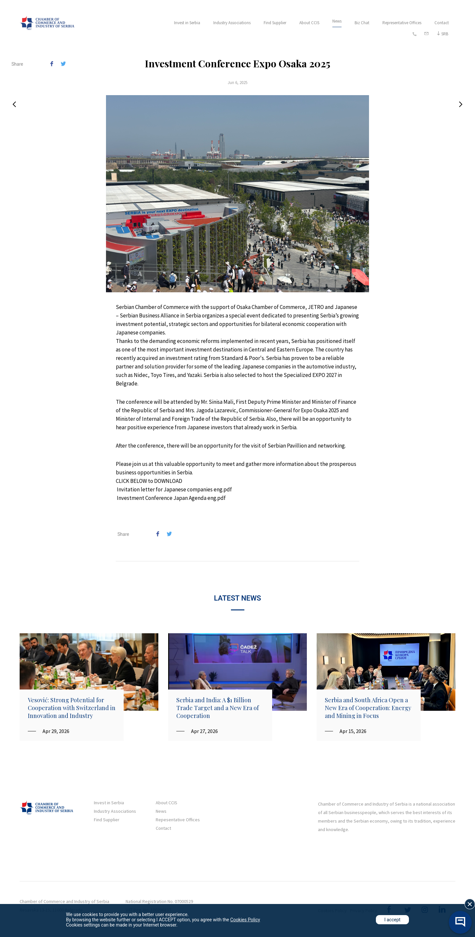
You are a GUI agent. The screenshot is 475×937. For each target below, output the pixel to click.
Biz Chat (362, 23)
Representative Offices (401, 23)
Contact (441, 23)
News (337, 21)
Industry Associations (232, 23)
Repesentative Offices (178, 820)
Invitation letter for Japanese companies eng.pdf (174, 489)
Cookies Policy (245, 919)
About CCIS (309, 23)
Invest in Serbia (187, 23)
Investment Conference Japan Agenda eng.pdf (171, 498)
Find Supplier (275, 23)
